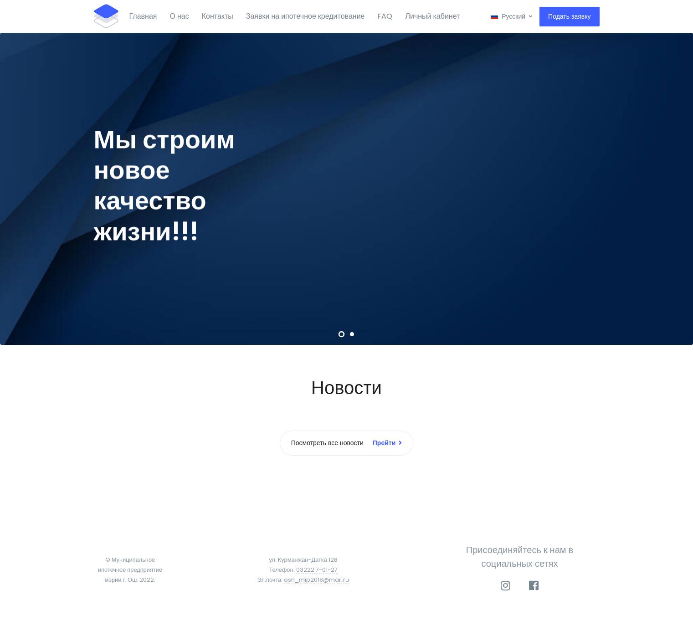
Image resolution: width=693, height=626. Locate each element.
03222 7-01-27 (317, 570)
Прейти (387, 442)
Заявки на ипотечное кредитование (305, 16)
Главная (143, 16)
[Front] (106, 16)
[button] (511, 16)
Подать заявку (569, 16)
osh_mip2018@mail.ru (316, 580)
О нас (179, 16)
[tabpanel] (346, 189)
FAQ (384, 16)
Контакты (217, 16)
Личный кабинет (432, 16)
